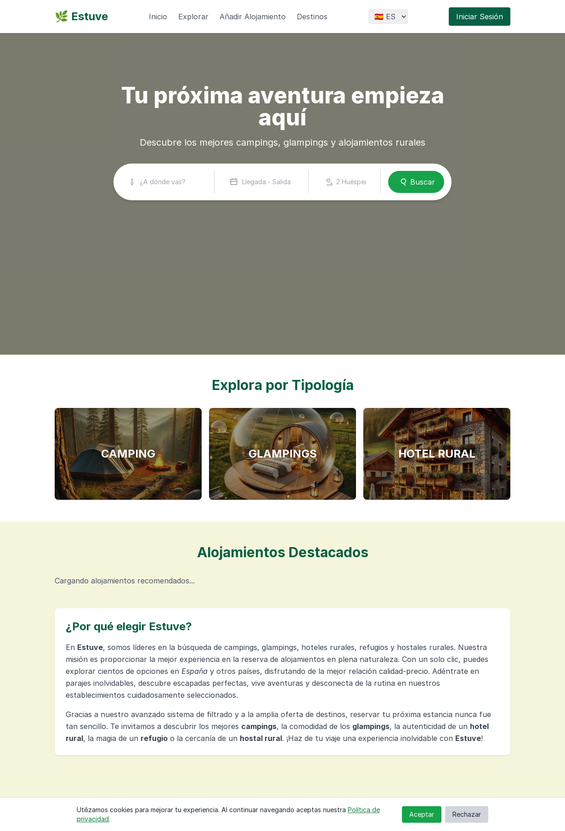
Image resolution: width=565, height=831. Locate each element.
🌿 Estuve (81, 16)
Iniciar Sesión (479, 16)
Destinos (312, 16)
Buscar (416, 182)
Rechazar (466, 814)
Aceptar (421, 814)
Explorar (193, 16)
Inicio (158, 16)
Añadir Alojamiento (253, 16)
